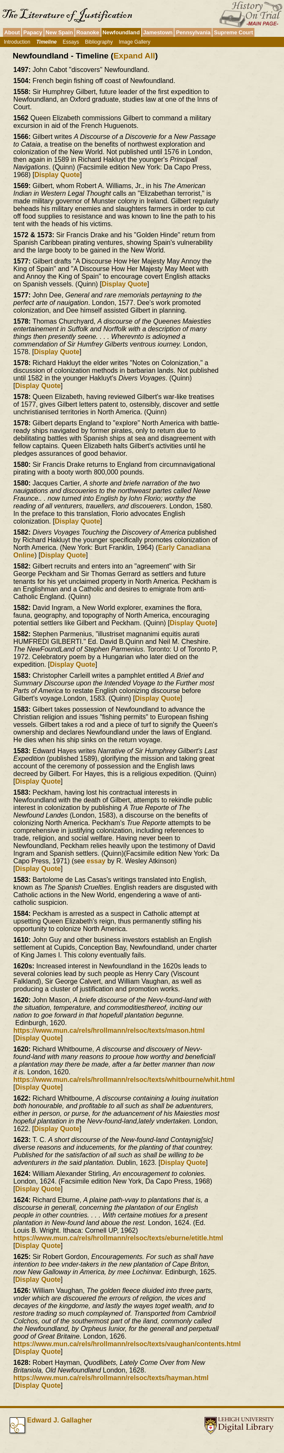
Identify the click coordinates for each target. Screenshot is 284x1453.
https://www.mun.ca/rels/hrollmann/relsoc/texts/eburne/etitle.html (118, 1238)
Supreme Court (233, 32)
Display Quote (57, 174)
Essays (71, 42)
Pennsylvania (193, 32)
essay (96, 861)
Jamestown (158, 32)
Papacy (32, 32)
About (12, 32)
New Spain (59, 32)
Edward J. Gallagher (59, 1420)
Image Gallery (134, 42)
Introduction (17, 42)
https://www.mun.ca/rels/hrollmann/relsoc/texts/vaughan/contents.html (127, 1344)
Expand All (134, 55)
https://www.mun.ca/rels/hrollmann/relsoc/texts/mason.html (109, 1030)
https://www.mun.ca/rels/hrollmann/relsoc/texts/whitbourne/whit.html (124, 1079)
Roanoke (87, 32)
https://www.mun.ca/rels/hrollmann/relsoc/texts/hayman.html (111, 1377)
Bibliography (99, 42)
